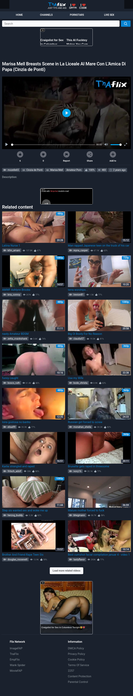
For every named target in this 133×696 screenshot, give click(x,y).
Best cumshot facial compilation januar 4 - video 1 (99, 554)
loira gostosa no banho (16, 422)
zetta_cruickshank (17, 338)
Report (66, 156)
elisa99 (11, 427)
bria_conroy (13, 294)
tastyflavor (79, 559)
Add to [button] (113, 156)
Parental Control (78, 682)
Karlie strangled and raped (18, 466)
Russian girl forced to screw (85, 422)
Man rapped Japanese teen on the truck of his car (98, 245)
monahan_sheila (82, 427)
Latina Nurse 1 (11, 245)
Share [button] (90, 156)
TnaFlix (14, 654)
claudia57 (78, 338)
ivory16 (77, 471)
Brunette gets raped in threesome (88, 466)
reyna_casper (80, 250)
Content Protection (79, 676)
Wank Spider (17, 665)
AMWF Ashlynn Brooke (16, 289)
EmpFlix (15, 659)
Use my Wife (75, 378)
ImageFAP (16, 648)
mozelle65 (13, 170)
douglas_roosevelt (17, 559)
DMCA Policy (76, 648)
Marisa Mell (56, 170)
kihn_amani (13, 250)
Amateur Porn (73, 170)
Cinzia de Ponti (34, 170)
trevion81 (78, 294)
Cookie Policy (76, 659)
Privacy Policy (76, 654)
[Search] (126, 23)
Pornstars (77, 14)
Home (19, 14)
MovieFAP (16, 670)
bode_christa (80, 382)
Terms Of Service (78, 665)
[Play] (7, 144)
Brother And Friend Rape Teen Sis (22, 554)
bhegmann (79, 515)
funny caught (10, 378)
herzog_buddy (15, 515)
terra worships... (78, 289)
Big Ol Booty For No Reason (85, 333)
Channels (46, 14)
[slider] (53, 144)
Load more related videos (66, 570)
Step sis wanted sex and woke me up (25, 510)
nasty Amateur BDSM (15, 333)
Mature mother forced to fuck (86, 510)
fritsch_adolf (14, 471)
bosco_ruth (13, 382)
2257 (71, 670)
